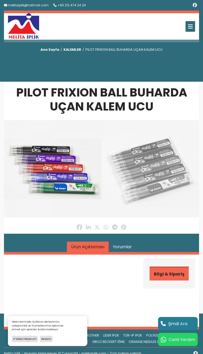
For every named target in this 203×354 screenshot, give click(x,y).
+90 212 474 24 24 (69, 5)
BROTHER (91, 335)
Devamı (46, 339)
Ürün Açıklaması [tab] (87, 247)
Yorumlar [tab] (122, 247)
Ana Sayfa (49, 49)
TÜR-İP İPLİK (132, 335)
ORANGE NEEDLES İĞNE (147, 341)
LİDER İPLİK (111, 335)
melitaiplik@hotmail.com (26, 5)
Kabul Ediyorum (24, 339)
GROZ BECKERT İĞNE (108, 341)
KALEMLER (72, 49)
